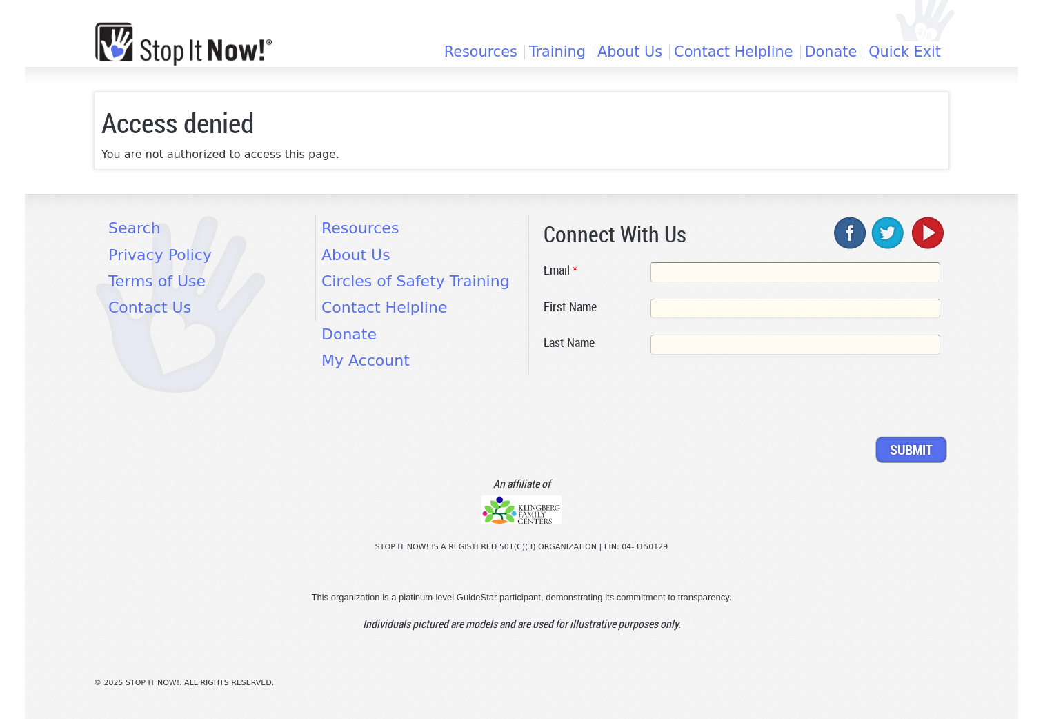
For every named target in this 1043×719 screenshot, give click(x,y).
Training (557, 52)
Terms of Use (157, 281)
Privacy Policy (160, 255)
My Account (365, 360)
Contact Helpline (733, 52)
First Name (570, 306)
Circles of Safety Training (415, 281)
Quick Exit (904, 52)
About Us (629, 52)
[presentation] (648, 398)
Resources (480, 52)
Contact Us (149, 307)
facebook (850, 232)
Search (134, 228)
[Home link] (183, 44)
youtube (926, 232)
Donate (831, 52)
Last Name (569, 342)
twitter (888, 232)
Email (560, 269)
